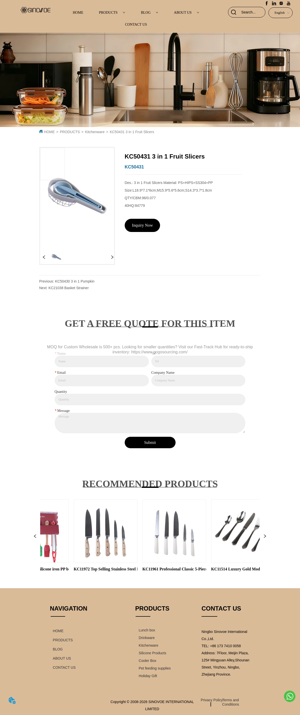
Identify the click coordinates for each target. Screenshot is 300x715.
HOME (78, 12)
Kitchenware (95, 132)
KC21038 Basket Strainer (69, 288)
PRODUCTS (112, 12)
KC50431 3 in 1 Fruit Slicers (132, 132)
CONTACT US (136, 24)
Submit (150, 442)
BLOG (149, 12)
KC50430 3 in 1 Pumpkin (74, 281)
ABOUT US (186, 12)
